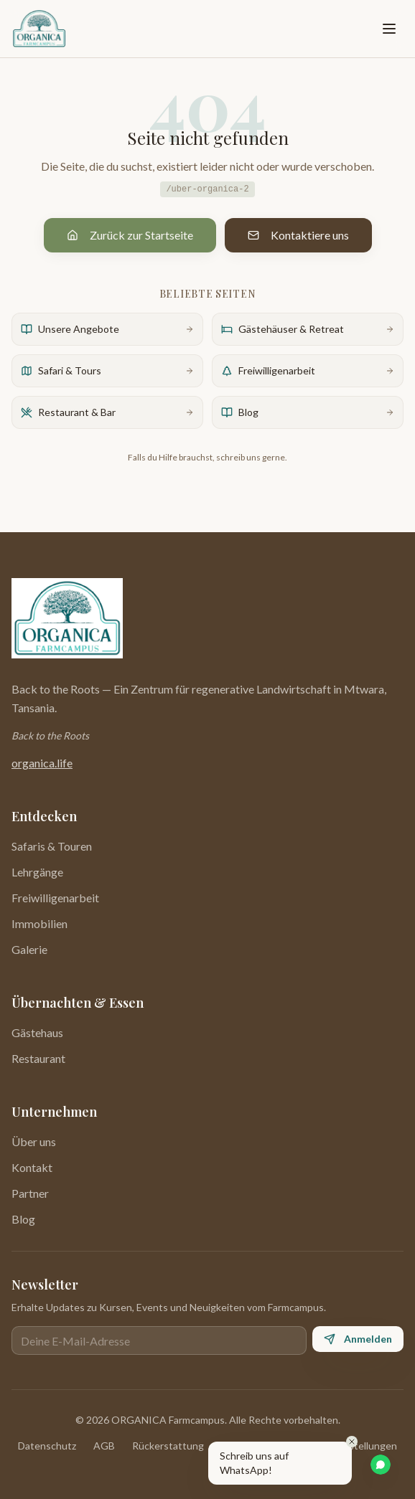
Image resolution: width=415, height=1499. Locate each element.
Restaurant (38, 1058)
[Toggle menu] (389, 28)
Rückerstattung (168, 1445)
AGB (104, 1445)
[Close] (352, 1441)
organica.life (42, 763)
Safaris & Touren (51, 846)
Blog (23, 1219)
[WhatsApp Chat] (380, 1464)
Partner (30, 1193)
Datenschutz (47, 1445)
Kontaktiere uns (298, 235)
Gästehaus (37, 1032)
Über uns (33, 1141)
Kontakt (31, 1167)
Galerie (29, 949)
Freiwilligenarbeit (55, 897)
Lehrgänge (37, 872)
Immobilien (39, 923)
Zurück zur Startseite (130, 235)
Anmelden (358, 1339)
